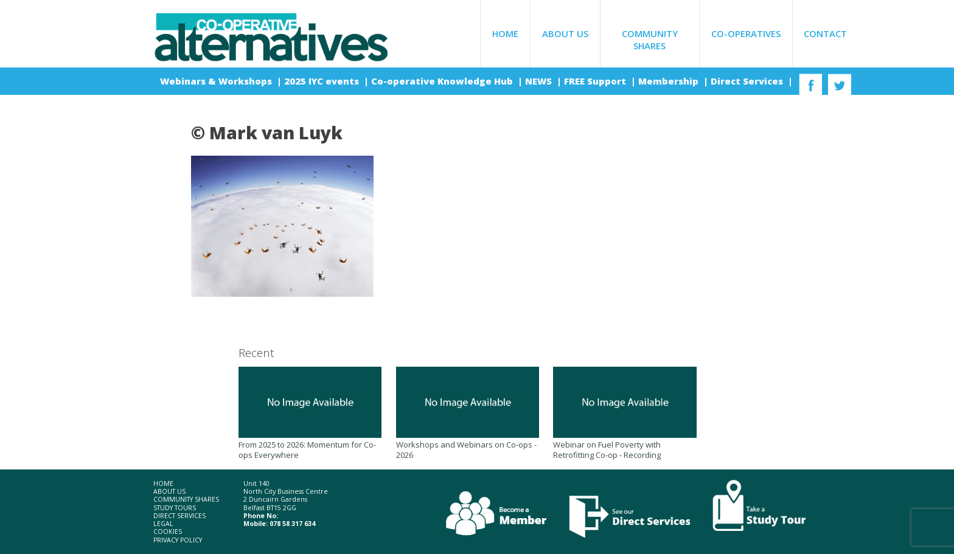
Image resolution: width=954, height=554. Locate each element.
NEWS (540, 81)
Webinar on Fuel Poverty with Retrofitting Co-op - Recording (624, 413)
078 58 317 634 (292, 523)
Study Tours (174, 508)
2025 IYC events (323, 81)
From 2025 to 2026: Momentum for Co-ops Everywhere (309, 413)
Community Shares (650, 39)
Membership (669, 81)
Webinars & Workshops (217, 81)
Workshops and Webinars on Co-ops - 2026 (467, 413)
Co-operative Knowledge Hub (443, 81)
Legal (163, 524)
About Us (565, 33)
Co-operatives (746, 33)
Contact (825, 33)
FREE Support (596, 81)
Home (505, 33)
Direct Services (748, 81)
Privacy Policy (177, 540)
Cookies (167, 532)
